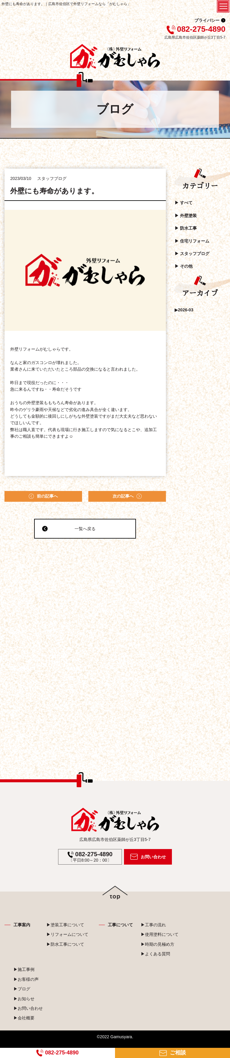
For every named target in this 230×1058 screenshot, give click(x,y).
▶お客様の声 (26, 979)
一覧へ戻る (69, 528)
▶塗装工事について (65, 924)
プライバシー (207, 20)
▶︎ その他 (184, 266)
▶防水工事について (65, 944)
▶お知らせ (23, 998)
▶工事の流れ (153, 924)
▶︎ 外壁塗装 (186, 215)
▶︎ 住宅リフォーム (192, 241)
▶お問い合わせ (28, 1008)
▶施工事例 (23, 969)
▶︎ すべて (184, 202)
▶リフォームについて (67, 934)
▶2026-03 (184, 309)
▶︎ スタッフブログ (192, 253)
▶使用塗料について (159, 934)
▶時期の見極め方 (157, 944)
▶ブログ (21, 988)
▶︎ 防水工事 (186, 228)
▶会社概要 (23, 1017)
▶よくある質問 (155, 953)
